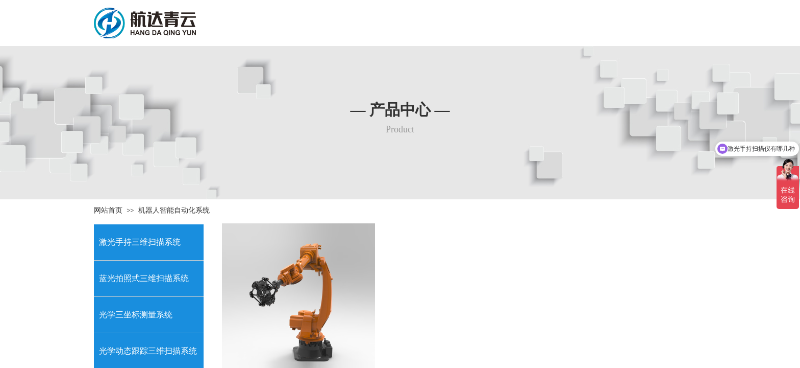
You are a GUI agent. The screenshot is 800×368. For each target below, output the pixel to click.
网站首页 (108, 210)
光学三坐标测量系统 (135, 314)
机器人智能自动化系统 (174, 210)
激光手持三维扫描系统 (140, 242)
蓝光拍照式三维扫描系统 (144, 278)
